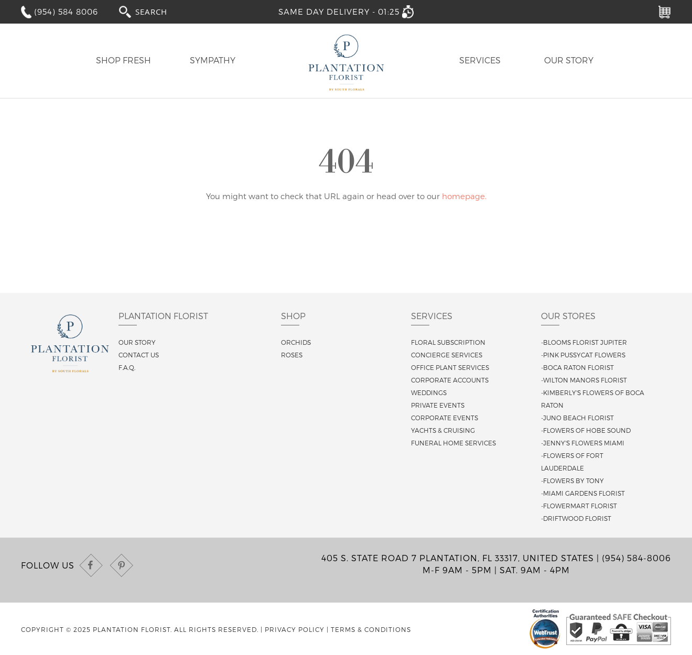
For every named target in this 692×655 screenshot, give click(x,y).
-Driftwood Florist (576, 518)
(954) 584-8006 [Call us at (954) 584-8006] (636, 558)
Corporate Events (444, 417)
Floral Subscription (448, 342)
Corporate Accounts (450, 380)
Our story (137, 342)
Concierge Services (446, 354)
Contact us (138, 354)
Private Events (437, 405)
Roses (291, 354)
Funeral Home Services (453, 442)
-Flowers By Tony (572, 480)
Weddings (429, 392)
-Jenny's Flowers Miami (582, 442)
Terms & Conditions (371, 629)
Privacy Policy (295, 629)
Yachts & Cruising (443, 430)
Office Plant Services (450, 367)
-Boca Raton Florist (577, 367)
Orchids (296, 342)
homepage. (464, 196)
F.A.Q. (126, 367)
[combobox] (161, 11)
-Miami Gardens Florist (583, 493)
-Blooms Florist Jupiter (584, 342)
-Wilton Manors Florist (584, 380)
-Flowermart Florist (579, 505)
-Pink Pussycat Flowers (583, 354)
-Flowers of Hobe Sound (586, 430)
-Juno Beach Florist (577, 417)
